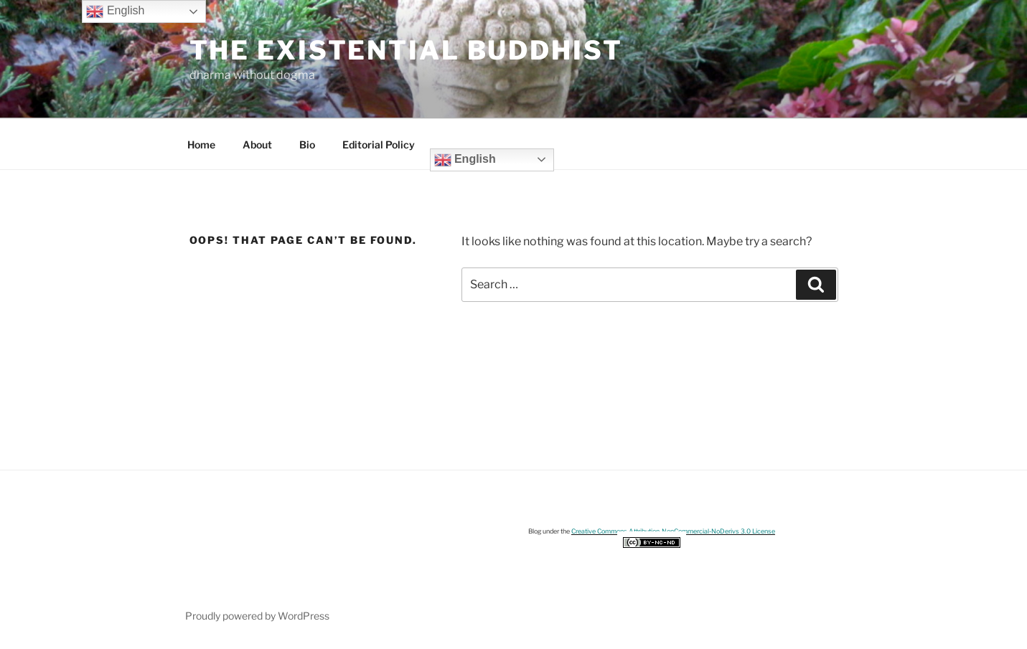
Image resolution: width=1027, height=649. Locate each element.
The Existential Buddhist (406, 50)
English (465, 160)
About (257, 144)
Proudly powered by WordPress (257, 616)
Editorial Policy (378, 144)
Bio (307, 144)
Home (201, 144)
